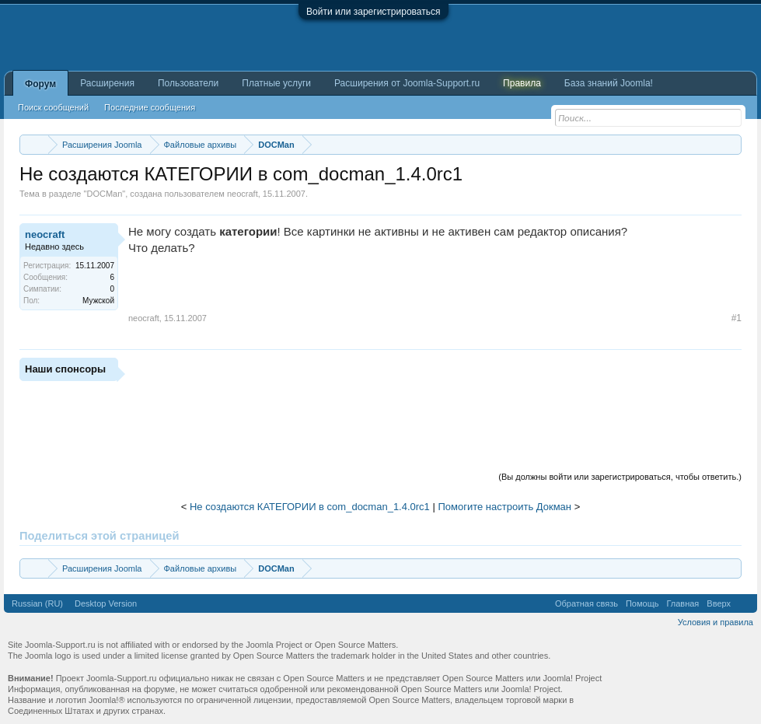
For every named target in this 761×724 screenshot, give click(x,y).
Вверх (719, 603)
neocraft (242, 193)
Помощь (642, 603)
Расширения (107, 83)
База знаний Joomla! (608, 83)
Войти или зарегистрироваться (373, 11)
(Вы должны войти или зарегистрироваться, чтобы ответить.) (620, 476)
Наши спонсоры (65, 369)
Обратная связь (586, 603)
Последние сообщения (149, 107)
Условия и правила (715, 622)
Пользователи (188, 83)
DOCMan (104, 193)
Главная (682, 603)
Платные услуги (276, 83)
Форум (40, 84)
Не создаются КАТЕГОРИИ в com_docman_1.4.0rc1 (310, 506)
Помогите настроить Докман (504, 506)
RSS (743, 603)
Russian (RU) (37, 603)
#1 (736, 318)
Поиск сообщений (53, 107)
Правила (522, 83)
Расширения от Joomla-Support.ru (407, 83)
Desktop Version (106, 603)
